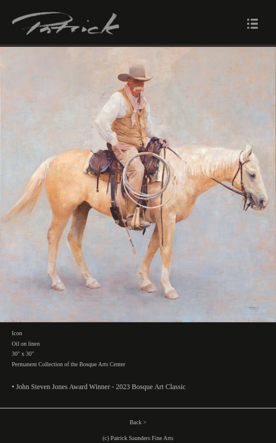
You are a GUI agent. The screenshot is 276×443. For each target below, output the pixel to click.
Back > (138, 422)
